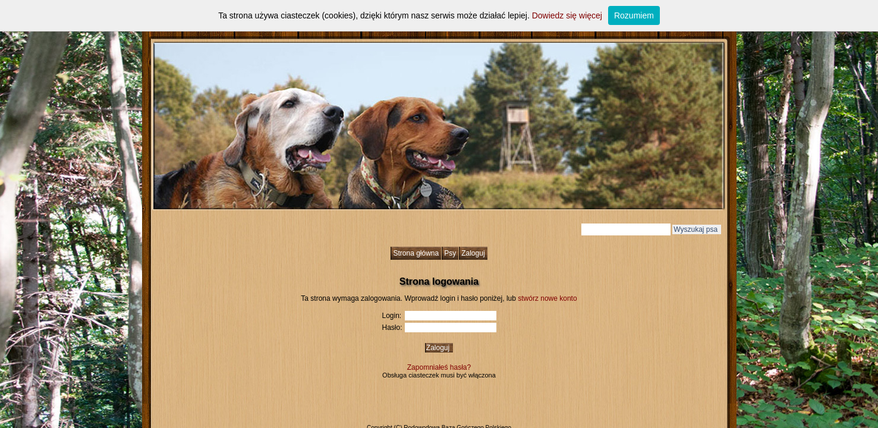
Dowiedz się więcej (567, 15)
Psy (450, 253)
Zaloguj (472, 253)
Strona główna (416, 253)
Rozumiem (634, 15)
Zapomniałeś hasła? (439, 367)
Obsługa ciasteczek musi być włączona (439, 375)
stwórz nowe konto (547, 298)
